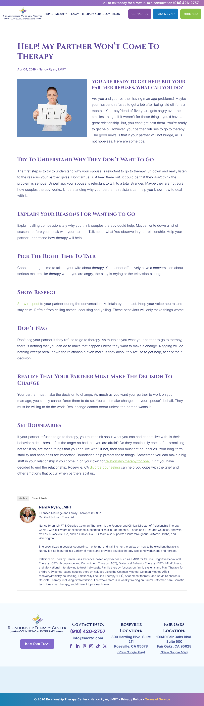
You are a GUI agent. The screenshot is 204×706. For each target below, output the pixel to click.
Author (23, 498)
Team (73, 14)
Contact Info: (88, 624)
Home (48, 14)
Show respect (28, 304)
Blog (116, 14)
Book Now (190, 14)
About (59, 14)
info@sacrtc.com (88, 638)
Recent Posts (39, 498)
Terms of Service (157, 699)
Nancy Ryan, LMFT (55, 507)
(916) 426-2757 (186, 3)
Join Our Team (37, 644)
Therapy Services (94, 14)
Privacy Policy (131, 699)
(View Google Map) (131, 652)
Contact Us (139, 14)
